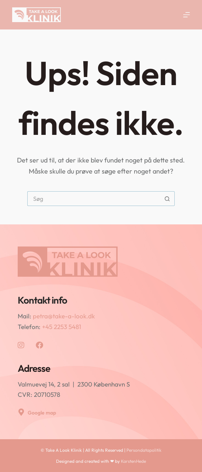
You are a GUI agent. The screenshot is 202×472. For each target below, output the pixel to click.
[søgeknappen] (167, 198)
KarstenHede (133, 461)
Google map (42, 412)
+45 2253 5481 (61, 327)
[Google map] (21, 412)
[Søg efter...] (93, 198)
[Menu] (186, 14)
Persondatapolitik (143, 450)
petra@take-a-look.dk (64, 316)
